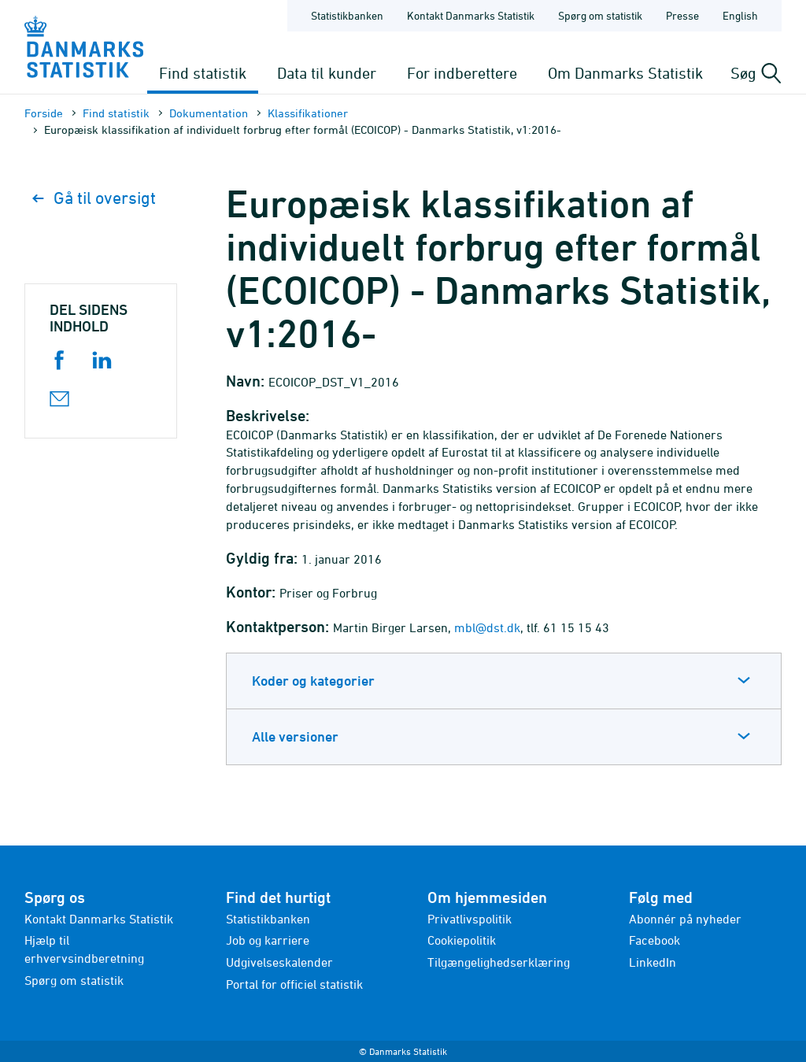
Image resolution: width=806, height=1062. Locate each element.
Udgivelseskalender (279, 962)
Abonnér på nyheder (685, 919)
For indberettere (462, 73)
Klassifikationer (308, 113)
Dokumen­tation (208, 113)
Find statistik (202, 73)
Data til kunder (326, 73)
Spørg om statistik (74, 980)
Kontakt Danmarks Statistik (98, 919)
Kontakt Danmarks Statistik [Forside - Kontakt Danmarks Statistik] (470, 15)
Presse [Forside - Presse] (682, 15)
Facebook (654, 940)
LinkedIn (652, 962)
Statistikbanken (347, 15)
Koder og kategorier (313, 680)
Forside (43, 113)
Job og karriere (267, 940)
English (740, 15)
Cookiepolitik (461, 940)
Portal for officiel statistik (294, 984)
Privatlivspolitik (469, 919)
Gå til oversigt (94, 198)
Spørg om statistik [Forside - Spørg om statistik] (600, 15)
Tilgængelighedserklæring (498, 962)
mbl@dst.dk (487, 627)
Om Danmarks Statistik (625, 73)
